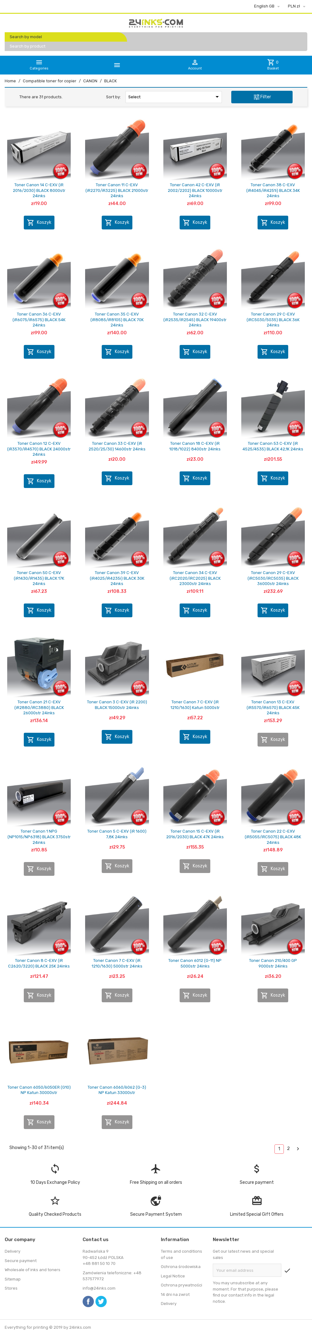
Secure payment (21, 1260)
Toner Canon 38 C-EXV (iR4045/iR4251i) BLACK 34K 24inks (273, 190)
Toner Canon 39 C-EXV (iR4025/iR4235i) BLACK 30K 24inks (117, 578)
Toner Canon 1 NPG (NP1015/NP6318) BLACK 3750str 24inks (39, 837)
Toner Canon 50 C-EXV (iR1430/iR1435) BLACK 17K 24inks (39, 578)
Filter (262, 97)
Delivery (12, 1251)
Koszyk (39, 222)
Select (174, 96)
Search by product (27, 46)
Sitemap (13, 1279)
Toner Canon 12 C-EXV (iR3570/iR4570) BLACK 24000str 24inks (39, 449)
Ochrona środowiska (181, 1266)
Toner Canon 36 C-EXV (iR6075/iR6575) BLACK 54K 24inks (39, 319)
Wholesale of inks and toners (32, 1269)
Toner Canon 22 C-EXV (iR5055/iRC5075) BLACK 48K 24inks (273, 837)
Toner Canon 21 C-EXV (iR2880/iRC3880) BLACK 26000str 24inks (39, 707)
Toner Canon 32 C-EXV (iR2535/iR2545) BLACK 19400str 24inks (195, 319)
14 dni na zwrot (175, 1294)
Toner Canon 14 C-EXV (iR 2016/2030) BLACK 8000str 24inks (39, 190)
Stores (11, 1288)
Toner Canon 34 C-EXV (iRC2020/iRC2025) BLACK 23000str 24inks (195, 578)
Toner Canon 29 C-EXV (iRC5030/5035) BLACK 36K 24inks (273, 319)
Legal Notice (173, 1276)
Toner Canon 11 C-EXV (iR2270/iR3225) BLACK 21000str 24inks (116, 190)
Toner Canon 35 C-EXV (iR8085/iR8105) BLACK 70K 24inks (117, 319)
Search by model (26, 36)
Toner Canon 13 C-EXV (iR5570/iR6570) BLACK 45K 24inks (273, 707)
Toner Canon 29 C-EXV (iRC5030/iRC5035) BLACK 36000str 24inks (273, 578)
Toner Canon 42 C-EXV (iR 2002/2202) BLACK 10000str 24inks (195, 190)
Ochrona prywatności (181, 1285)
